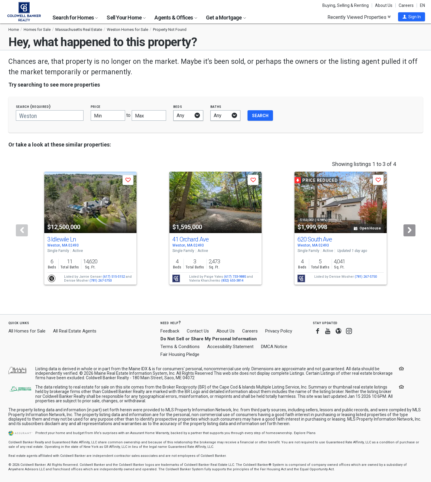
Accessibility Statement (230, 346)
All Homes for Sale (26, 331)
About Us (383, 5)
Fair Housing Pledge (179, 354)
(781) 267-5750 (100, 280)
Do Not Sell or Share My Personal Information (208, 339)
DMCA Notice (274, 346)
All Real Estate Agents (74, 331)
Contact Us (198, 331)
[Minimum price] (108, 115)
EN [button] (422, 5)
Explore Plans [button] (304, 433)
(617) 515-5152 (114, 277)
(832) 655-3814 (232, 280)
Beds (177, 106)
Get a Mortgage (226, 17)
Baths (216, 106)
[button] (411, 16)
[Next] (409, 230)
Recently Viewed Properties (359, 17)
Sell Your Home (126, 17)
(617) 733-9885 (235, 277)
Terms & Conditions (180, 346)
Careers (406, 5)
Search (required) (33, 106)
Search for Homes (75, 17)
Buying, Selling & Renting (345, 5)
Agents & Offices (175, 17)
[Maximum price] (149, 115)
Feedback (169, 331)
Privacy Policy (278, 331)
